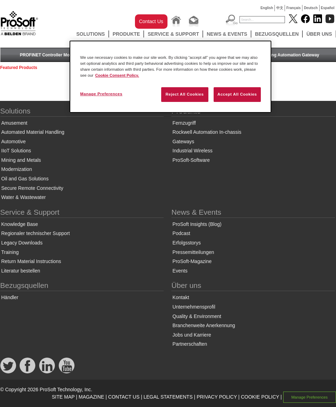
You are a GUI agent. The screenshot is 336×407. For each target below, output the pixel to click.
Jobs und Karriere (191, 335)
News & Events (227, 34)
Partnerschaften (189, 344)
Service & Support (173, 34)
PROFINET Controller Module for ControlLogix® (67, 55)
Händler (10, 297)
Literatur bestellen (20, 271)
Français (293, 8)
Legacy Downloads (22, 243)
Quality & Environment (196, 316)
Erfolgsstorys (186, 243)
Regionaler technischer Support (35, 233)
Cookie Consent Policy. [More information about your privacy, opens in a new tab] (117, 75)
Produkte (126, 34)
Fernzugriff (184, 123)
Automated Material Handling (33, 132)
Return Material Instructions (31, 261)
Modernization (16, 169)
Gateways (183, 141)
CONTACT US (124, 397)
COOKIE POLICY (260, 397)
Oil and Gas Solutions (25, 178)
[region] (170, 77)
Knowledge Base (19, 224)
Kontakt (180, 297)
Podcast (181, 233)
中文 (279, 8)
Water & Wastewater (23, 197)
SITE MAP (63, 397)
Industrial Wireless (192, 150)
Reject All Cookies (184, 94)
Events (179, 271)
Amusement (14, 123)
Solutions (90, 34)
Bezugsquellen (277, 34)
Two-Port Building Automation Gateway (280, 55)
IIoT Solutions (16, 150)
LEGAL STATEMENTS (168, 397)
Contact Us (151, 21)
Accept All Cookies (237, 94)
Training (10, 252)
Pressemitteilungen (193, 252)
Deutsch (310, 8)
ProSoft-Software (191, 160)
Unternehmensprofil (193, 307)
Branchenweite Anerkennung (203, 325)
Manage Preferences (309, 397)
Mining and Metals (21, 160)
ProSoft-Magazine (192, 261)
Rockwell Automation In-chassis (206, 132)
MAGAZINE (91, 397)
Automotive (13, 141)
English (266, 8)
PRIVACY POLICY (216, 397)
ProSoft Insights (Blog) (196, 224)
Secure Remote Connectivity (32, 188)
